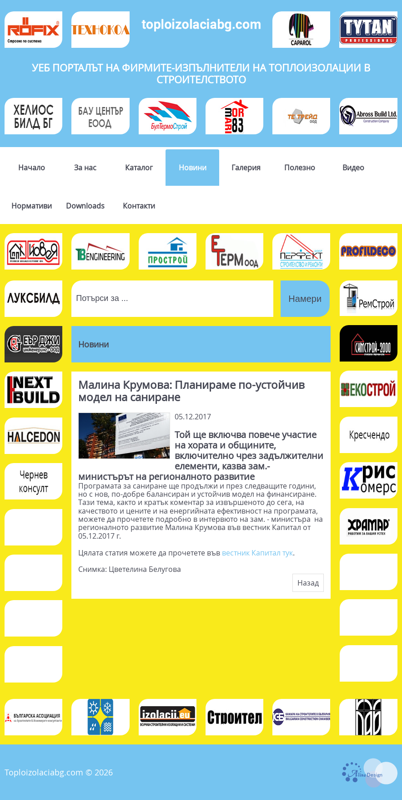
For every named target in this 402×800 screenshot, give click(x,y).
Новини (192, 168)
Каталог (139, 168)
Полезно (299, 168)
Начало (31, 168)
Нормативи (31, 206)
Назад (308, 583)
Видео (353, 168)
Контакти (139, 206)
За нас (85, 168)
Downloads (85, 206)
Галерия (246, 168)
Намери (305, 299)
